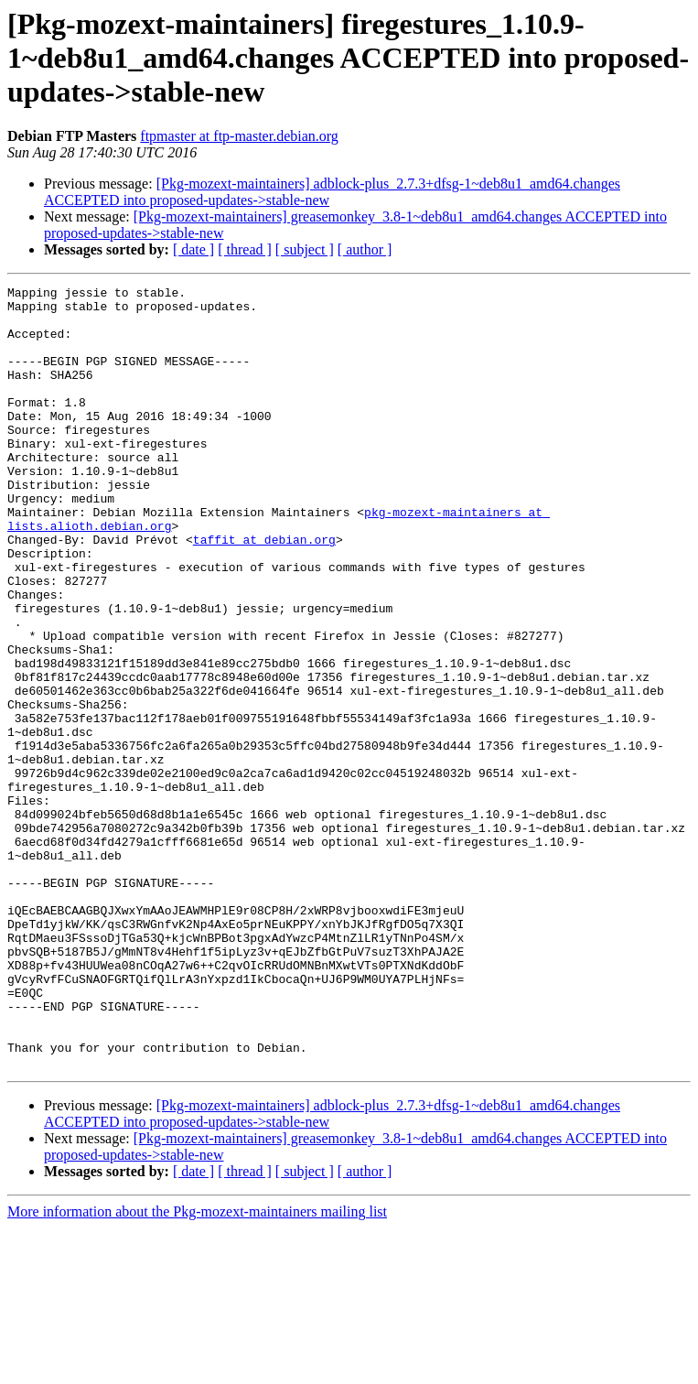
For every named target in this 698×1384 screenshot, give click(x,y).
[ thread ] (245, 249)
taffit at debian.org (264, 591)
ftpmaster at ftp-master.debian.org (239, 136)
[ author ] (365, 249)
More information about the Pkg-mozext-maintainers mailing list (197, 1368)
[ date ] (193, 249)
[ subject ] (304, 249)
